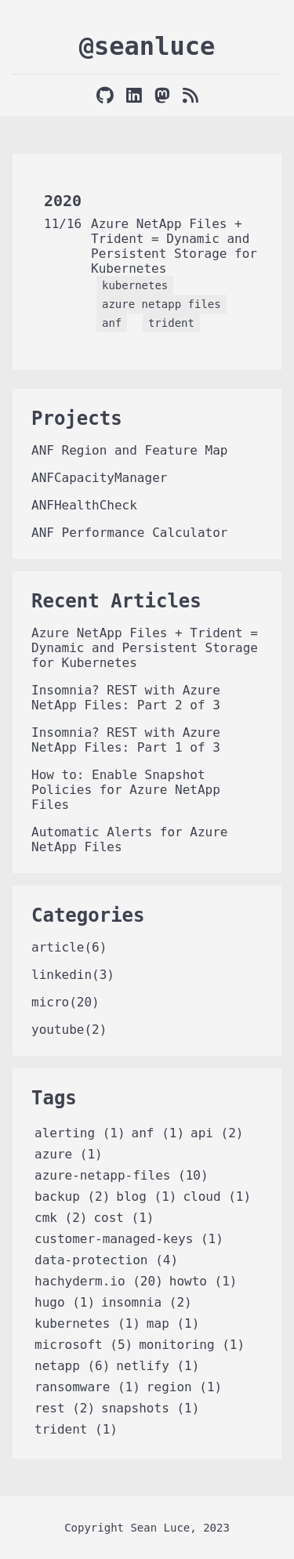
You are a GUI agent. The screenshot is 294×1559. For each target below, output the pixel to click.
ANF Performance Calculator (129, 532)
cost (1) (123, 1217)
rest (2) (64, 1408)
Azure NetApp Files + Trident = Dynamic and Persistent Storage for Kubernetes (174, 246)
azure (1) (68, 1154)
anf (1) (158, 1133)
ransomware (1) (87, 1387)
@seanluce (147, 46)
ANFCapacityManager (99, 477)
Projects (76, 419)
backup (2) (72, 1196)
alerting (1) (79, 1133)
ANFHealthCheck (84, 505)
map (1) (173, 1323)
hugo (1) (64, 1302)
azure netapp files (161, 304)
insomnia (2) (146, 1302)
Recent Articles (116, 601)
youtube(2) (69, 1029)
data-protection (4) (106, 1260)
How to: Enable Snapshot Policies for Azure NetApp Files (125, 789)
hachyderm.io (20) (98, 1281)
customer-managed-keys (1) (128, 1238)
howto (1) (203, 1281)
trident (171, 323)
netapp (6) (72, 1365)
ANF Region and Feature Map (129, 450)
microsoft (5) (83, 1344)
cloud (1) (217, 1196)
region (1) (184, 1387)
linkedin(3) (72, 974)
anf (112, 323)
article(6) (69, 947)
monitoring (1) (192, 1344)
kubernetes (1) (87, 1323)
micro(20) (65, 1002)
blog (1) (146, 1196)
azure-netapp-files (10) (121, 1175)
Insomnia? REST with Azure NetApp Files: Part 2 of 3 (125, 697)
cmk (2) (60, 1217)
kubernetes (135, 285)
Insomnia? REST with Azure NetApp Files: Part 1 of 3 (125, 740)
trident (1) (76, 1429)
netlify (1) (157, 1365)
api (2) (217, 1133)
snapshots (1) (150, 1408)
